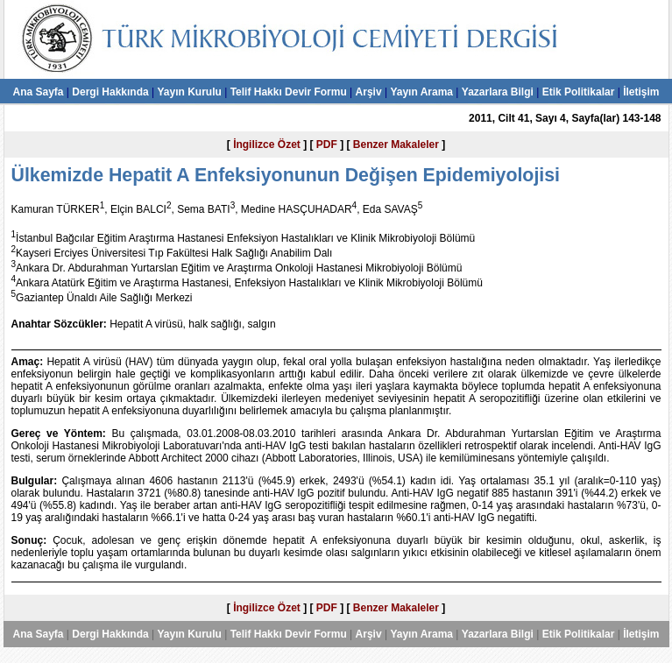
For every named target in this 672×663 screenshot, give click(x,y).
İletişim (641, 92)
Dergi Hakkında (110, 92)
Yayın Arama (421, 92)
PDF (326, 144)
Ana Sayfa (37, 92)
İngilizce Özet (267, 144)
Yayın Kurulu (189, 92)
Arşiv (369, 92)
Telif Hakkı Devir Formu (288, 92)
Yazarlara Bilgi (498, 92)
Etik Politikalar (578, 92)
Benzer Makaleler (396, 144)
